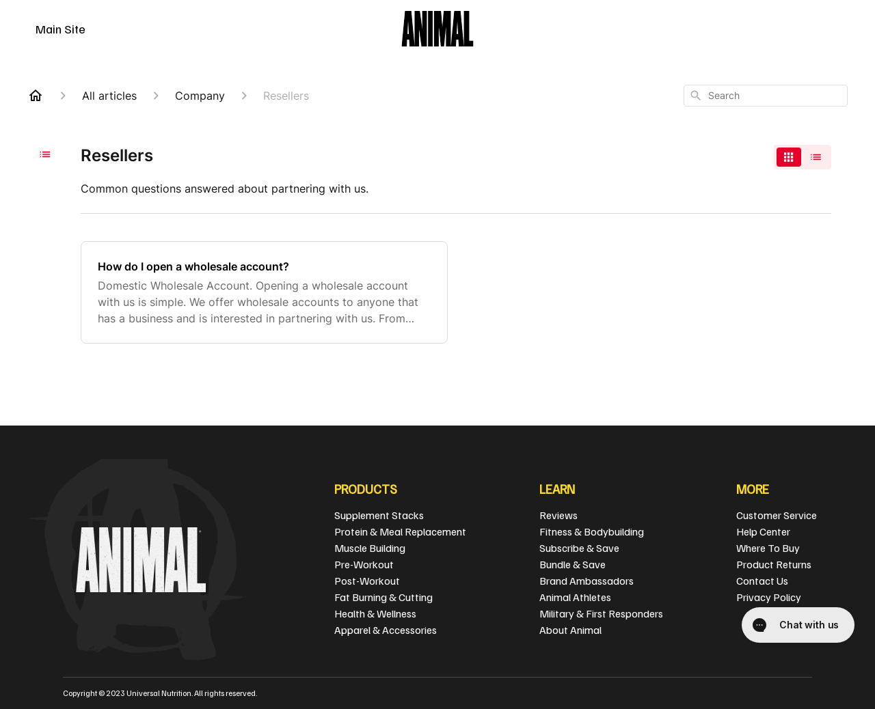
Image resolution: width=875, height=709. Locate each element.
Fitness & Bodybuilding (591, 531)
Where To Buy (768, 548)
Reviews (558, 515)
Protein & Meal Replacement (400, 531)
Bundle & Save (572, 564)
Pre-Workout (364, 564)
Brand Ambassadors (586, 580)
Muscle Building (369, 548)
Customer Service (776, 515)
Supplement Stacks (379, 515)
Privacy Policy (768, 597)
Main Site (60, 28)
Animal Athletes (575, 597)
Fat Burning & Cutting (383, 597)
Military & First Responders (601, 613)
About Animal (570, 630)
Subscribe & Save (579, 548)
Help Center (763, 531)
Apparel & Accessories (385, 630)
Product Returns (773, 564)
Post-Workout (367, 580)
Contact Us (762, 580)
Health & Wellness (375, 613)
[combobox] (766, 96)
